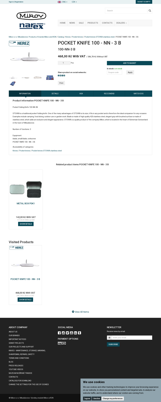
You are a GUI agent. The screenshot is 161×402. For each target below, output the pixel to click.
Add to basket (129, 63)
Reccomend (109, 94)
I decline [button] (96, 398)
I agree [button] (87, 398)
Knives (68, 37)
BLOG (11, 362)
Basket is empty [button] (144, 2)
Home (63, 23)
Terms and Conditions (19, 358)
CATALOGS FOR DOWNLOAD (20, 381)
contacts (13, 377)
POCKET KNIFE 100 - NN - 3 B (25, 279)
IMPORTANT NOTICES (17, 339)
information (25, 94)
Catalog (61, 37)
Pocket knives (77, 37)
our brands (14, 335)
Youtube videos (16, 369)
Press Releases (16, 366)
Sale (81, 23)
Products (93, 23)
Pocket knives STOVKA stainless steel (99, 37)
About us (13, 332)
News (72, 23)
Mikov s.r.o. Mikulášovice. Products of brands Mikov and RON (32, 37)
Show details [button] (26, 224)
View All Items (80, 312)
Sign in (11, 2)
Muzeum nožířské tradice (20, 373)
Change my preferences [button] (113, 398)
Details (55, 94)
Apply (130, 72)
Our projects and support (21, 347)
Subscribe (113, 344)
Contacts (107, 23)
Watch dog (139, 94)
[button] (62, 1)
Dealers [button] (121, 23)
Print (61, 83)
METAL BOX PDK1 (26, 203)
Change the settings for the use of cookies (29, 384)
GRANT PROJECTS (16, 343)
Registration (19, 2)
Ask (81, 94)
